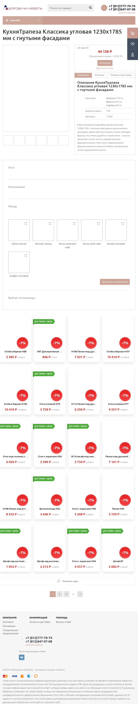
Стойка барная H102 (15, 403)
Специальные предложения (10, 632)
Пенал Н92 (118, 508)
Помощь (62, 617)
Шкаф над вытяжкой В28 (51, 561)
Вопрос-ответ (63, 621)
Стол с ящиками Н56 (50, 456)
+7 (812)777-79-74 (122, 6)
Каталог (15, 20)
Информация (38, 617)
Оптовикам (9, 625)
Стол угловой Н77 (118, 403)
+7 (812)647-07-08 (122, 9)
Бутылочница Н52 (50, 508)
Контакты (8, 621)
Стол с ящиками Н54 (84, 561)
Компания (10, 617)
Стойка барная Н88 (15, 351)
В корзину (105, 62)
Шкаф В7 (118, 561)
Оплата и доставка (39, 621)
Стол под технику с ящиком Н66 (21, 456)
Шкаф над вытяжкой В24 (17, 561)
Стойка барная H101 (118, 351)
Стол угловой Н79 (50, 403)
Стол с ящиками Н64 (84, 508)
